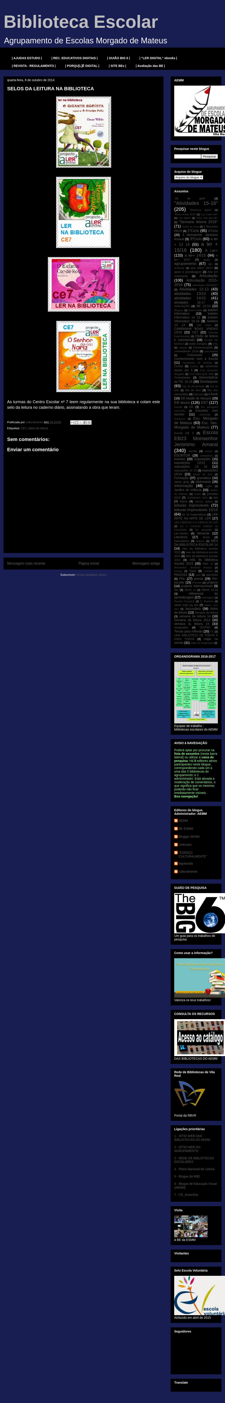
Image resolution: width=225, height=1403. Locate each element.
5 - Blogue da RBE (187, 1176)
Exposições (202, 459)
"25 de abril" (190, 198)
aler (210, 264)
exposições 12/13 (189, 463)
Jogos (197, 494)
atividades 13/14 (190, 294)
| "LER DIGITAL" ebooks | (158, 58)
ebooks (178, 407)
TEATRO (205, 627)
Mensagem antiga (146, 563)
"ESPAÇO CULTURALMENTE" (193, 854)
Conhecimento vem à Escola (196, 358)
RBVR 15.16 (210, 590)
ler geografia (204, 529)
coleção (183, 347)
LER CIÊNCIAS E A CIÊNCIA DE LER (196, 522)
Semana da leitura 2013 (192, 620)
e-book (213, 394)
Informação (183, 486)
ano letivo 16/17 (202, 268)
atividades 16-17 (189, 302)
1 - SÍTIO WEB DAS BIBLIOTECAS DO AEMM (192, 1137)
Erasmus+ (180, 418)
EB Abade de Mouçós (196, 398)
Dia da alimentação (193, 386)
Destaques (209, 381)
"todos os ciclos (190, 226)
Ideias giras (181, 481)
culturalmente (188, 871)
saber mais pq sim (186, 605)
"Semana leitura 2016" (198, 222)
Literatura (180, 537)
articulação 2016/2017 (205, 285)
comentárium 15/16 (186, 351)
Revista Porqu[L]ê (184, 601)
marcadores (181, 541)
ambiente (179, 268)
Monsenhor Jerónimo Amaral (192, 567)
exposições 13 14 (190, 466)
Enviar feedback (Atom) (92, 574)
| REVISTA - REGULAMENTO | (34, 66)
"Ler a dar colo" (209, 214)
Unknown (185, 844)
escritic (209, 451)
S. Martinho (207, 601)
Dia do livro (193, 390)
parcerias (212, 574)
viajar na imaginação (202, 643)
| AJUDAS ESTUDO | (27, 58)
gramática (204, 478)
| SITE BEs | (117, 66)
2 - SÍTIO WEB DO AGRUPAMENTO (187, 1149)
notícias (208, 571)
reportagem (207, 597)
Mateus (200, 541)
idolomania (203, 481)
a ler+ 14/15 (195, 255)
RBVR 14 (190, 590)
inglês (209, 486)
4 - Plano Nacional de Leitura (194, 1169)
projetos (212, 582)
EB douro (182, 403)
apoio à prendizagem (187, 272)
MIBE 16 (207, 563)
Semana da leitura (206, 612)
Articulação (208, 276)
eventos (179, 459)
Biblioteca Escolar (81, 22)
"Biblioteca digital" (201, 210)
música (178, 571)
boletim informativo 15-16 (196, 319)
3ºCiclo (196, 239)
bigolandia (186, 863)
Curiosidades (182, 377)
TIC (212, 631)
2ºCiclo (213, 231)
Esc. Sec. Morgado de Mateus (196, 425)
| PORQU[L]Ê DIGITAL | (82, 66)
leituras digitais (204, 501)
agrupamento (185, 264)
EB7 (204, 403)
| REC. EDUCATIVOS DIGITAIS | (74, 58)
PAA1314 (180, 574)
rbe (176, 590)
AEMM (183, 820)
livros (206, 537)
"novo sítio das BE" (207, 218)
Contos (178, 366)
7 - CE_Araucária (186, 1194)
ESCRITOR (182, 455)
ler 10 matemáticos (194, 514)
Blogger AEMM (189, 836)
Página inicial (88, 563)
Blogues (178, 310)
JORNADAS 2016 (197, 497)
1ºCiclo (193, 231)
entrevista (204, 414)
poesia (198, 578)
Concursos (194, 355)
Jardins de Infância (187, 490)
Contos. (194, 366)
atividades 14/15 (190, 298)
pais (198, 575)
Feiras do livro (202, 474)
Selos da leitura (38, 428)
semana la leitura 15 (191, 624)
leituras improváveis (191, 505)
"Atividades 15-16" (196, 203)
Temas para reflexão (188, 631)
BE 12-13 (203, 306)
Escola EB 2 (184, 433)
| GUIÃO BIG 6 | (118, 58)
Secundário (193, 608)
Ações (206, 259)
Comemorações (203, 347)
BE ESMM (186, 828)
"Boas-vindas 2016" (185, 214)
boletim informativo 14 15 (196, 315)
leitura (183, 501)
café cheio (204, 325)
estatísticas (206, 455)
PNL (182, 578)
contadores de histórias (197, 362)
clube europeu (198, 343)
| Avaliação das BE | (150, 66)
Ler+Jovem (181, 533)
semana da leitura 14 (195, 616)
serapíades (181, 627)
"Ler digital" (184, 218)
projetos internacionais (197, 586)
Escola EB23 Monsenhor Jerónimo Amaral (196, 438)
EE (191, 407)
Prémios (197, 582)
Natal (193, 571)
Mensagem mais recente (26, 563)
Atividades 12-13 (194, 289)
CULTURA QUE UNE (201, 374)
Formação (181, 478)
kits (216, 497)
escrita (193, 451)
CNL (215, 343)
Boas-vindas (195, 310)
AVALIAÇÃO (182, 306)
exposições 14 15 (185, 470)
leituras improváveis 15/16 (196, 510)
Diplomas (198, 394)
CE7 (23, 428)
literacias (203, 533)
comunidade (211, 351)
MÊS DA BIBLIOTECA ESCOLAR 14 (196, 542)
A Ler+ (211, 250)
